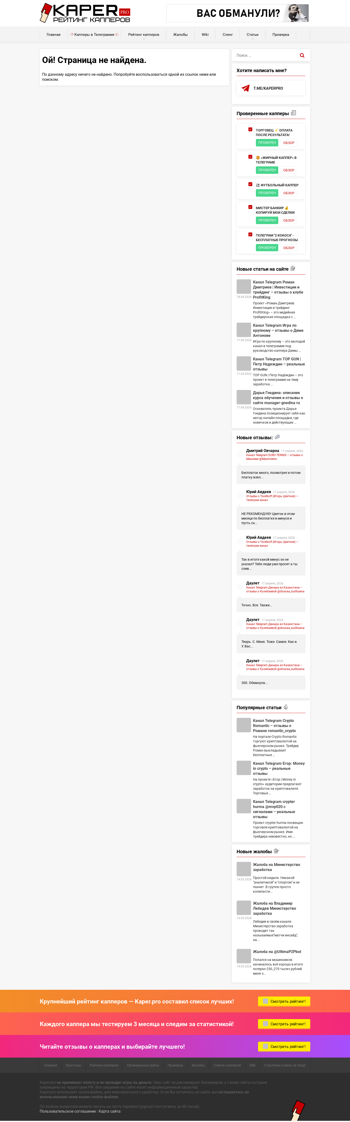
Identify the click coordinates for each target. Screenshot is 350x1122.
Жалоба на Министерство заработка (276, 867)
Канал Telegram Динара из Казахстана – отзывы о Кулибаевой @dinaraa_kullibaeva (275, 589)
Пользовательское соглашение (68, 1111)
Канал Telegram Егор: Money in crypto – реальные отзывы (279, 768)
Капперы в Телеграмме (94, 34)
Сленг (228, 34)
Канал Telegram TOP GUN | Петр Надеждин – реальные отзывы (279, 364)
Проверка (280, 34)
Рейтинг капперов (143, 34)
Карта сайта (110, 1111)
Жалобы (180, 34)
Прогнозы (73, 1065)
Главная (53, 34)
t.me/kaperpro (268, 88)
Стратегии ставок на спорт (285, 1065)
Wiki (205, 34)
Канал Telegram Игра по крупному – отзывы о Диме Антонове (278, 330)
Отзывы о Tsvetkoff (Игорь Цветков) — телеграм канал (272, 498)
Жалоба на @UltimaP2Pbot (277, 951)
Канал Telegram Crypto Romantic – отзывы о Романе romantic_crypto (274, 725)
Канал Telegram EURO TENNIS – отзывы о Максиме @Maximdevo (274, 457)
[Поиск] (302, 55)
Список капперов (227, 1065)
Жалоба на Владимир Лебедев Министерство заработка (274, 908)
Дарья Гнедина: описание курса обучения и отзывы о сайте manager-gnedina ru (278, 397)
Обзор (288, 142)
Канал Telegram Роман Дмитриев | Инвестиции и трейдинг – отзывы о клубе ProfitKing (278, 290)
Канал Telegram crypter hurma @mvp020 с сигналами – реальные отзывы (274, 809)
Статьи (253, 34)
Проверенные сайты (143, 1065)
